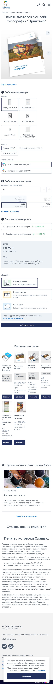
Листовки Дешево (18, 367)
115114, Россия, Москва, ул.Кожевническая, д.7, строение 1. (25, 634)
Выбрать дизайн (27, 325)
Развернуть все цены (10, 211)
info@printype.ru (9, 639)
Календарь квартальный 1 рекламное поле (6, 420)
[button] (44, 5)
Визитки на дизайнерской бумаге (6, 367)
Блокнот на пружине (19, 417)
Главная (5, 12)
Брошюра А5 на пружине (46, 366)
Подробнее (40, 670)
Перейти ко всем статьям (26, 516)
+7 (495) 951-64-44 (11, 626)
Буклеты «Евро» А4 (32, 366)
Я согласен (26, 676)
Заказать (7, 397)
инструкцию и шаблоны (13, 318)
